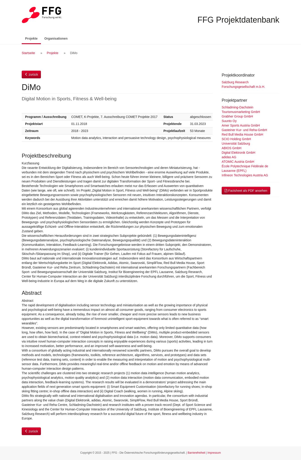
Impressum (214, 452)
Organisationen (56, 38)
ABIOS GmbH (231, 148)
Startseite (28, 53)
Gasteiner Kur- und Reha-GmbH (244, 130)
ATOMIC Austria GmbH (238, 161)
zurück (31, 74)
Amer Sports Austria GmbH (241, 125)
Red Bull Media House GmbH (242, 134)
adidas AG (229, 157)
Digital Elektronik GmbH (238, 152)
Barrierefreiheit (196, 452)
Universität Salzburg (236, 143)
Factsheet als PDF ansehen (246, 190)
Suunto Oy (229, 121)
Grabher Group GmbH (237, 116)
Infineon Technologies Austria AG (245, 175)
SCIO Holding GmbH (236, 139)
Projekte (33, 38)
